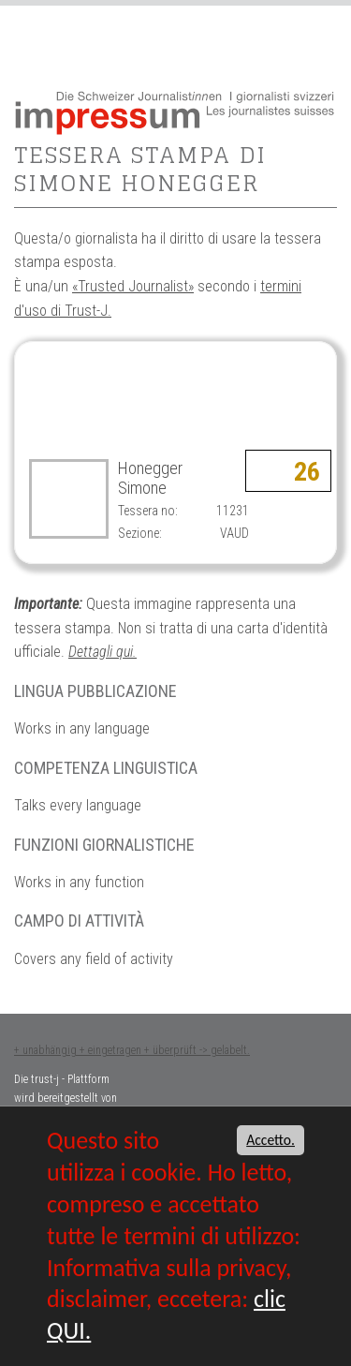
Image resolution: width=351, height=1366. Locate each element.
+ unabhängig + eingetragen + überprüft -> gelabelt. (132, 1050)
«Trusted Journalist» (133, 286)
